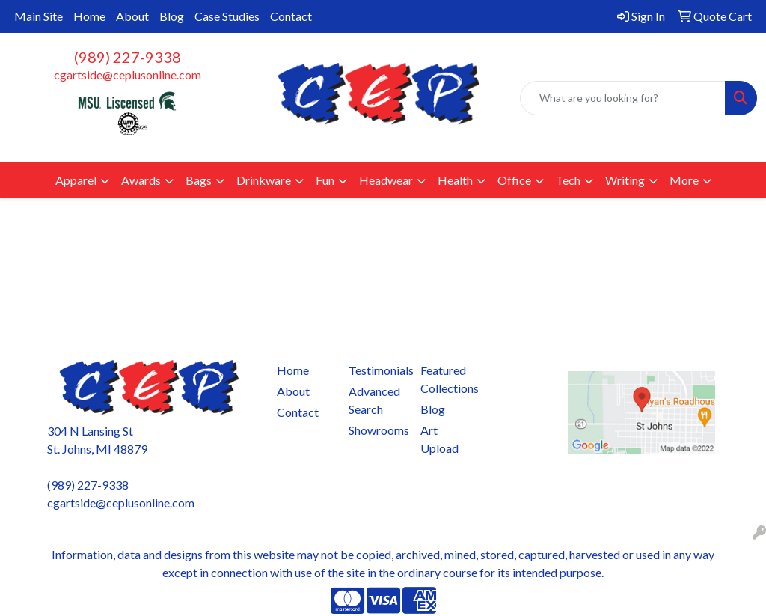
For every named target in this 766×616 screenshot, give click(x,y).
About (132, 16)
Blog (171, 16)
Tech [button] (568, 180)
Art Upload (439, 439)
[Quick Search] (623, 98)
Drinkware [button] (263, 180)
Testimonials (375, 370)
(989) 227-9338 (127, 57)
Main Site (38, 16)
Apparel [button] (75, 180)
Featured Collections (447, 379)
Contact (291, 16)
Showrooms (375, 430)
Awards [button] (141, 180)
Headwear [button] (386, 180)
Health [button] (455, 180)
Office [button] (514, 180)
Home (89, 16)
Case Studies (227, 16)
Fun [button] (325, 180)
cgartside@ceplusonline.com (127, 74)
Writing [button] (625, 180)
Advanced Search (374, 400)
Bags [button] (199, 180)
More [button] (684, 180)
